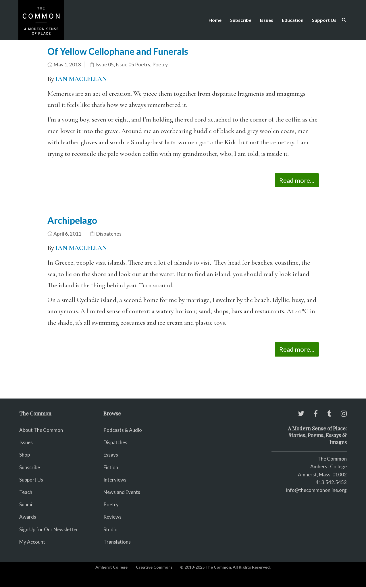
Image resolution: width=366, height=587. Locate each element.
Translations (117, 542)
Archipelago (72, 220)
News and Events (121, 492)
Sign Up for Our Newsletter (48, 529)
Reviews (112, 517)
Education (292, 20)
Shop (24, 455)
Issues (266, 20)
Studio (110, 529)
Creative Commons (154, 567)
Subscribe (240, 20)
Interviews (114, 480)
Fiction (110, 467)
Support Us (324, 20)
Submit (26, 504)
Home (215, 20)
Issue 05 (104, 64)
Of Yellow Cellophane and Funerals (117, 51)
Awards (27, 517)
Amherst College (111, 567)
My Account (32, 542)
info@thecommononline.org (316, 490)
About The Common (41, 430)
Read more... (296, 180)
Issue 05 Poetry (133, 64)
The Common (332, 459)
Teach (25, 492)
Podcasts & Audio (122, 430)
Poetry (160, 64)
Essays (110, 455)
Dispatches (109, 234)
